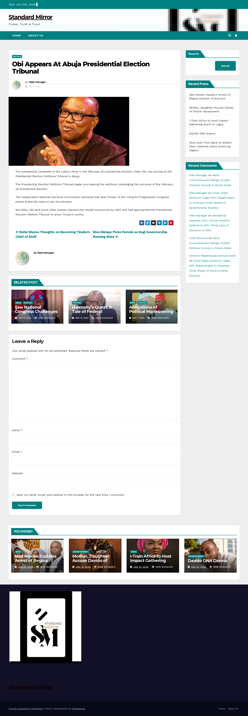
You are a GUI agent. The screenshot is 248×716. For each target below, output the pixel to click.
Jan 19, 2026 (25, 567)
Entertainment (80, 552)
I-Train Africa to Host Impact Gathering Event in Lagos (150, 560)
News (18, 303)
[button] (229, 35)
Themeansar (78, 708)
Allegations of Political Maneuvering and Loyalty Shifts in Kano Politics (151, 314)
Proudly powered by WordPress (26, 708)
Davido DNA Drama (202, 133)
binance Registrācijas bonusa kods (212, 255)
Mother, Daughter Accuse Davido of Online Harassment (91, 560)
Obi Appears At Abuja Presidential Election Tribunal (80, 67)
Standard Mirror (30, 17)
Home (16, 35)
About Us (35, 35)
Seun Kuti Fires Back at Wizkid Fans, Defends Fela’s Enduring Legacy (210, 146)
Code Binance (198, 238)
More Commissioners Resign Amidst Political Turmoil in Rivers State (210, 180)
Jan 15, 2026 (140, 567)
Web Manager (37, 82)
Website (17, 473)
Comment (20, 358)
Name (17, 430)
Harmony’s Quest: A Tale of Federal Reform (92, 311)
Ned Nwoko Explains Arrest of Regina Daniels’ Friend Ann (35, 560)
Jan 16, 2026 (83, 567)
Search (193, 53)
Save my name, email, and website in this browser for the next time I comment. (70, 494)
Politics (17, 56)
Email (17, 451)
